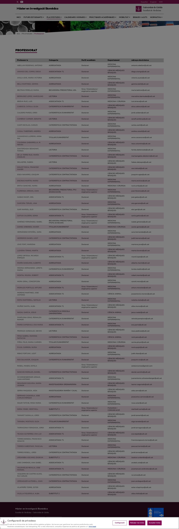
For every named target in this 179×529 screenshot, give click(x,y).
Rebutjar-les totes (137, 525)
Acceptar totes (154, 525)
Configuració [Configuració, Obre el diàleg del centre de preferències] (120, 525)
